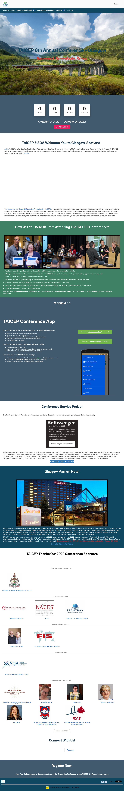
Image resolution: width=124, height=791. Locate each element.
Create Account (9, 10)
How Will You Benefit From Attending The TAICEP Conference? (62, 227)
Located (118, 528)
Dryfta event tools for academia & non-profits (64, 787)
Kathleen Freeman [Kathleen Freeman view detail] (46, 702)
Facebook (70, 750)
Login (116, 4)
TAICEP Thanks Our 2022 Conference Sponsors (62, 554)
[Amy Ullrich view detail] (14, 712)
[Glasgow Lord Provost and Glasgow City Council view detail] (14, 580)
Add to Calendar (62, 127)
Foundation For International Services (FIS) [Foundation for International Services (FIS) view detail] (47, 646)
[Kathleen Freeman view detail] (45, 692)
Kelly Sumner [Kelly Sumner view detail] (77, 702)
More (67, 10)
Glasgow (58, 10)
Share (111, 781)
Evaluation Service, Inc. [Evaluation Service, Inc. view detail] (17, 618)
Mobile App (62, 303)
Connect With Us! (62, 740)
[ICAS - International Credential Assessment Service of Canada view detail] (75, 712)
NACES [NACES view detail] (47, 618)
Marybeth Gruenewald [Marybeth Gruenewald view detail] (107, 702)
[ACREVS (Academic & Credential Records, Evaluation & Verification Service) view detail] (44, 712)
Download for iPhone (95, 341)
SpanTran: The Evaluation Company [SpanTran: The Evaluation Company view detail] (77, 618)
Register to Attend (25, 10)
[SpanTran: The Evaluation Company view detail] (75, 608)
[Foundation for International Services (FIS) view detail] (45, 636)
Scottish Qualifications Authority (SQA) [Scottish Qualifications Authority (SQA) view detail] (16, 674)
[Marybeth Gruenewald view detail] (105, 692)
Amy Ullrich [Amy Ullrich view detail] (16, 722)
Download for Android (95, 332)
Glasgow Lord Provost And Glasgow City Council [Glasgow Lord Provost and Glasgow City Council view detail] (16, 590)
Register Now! (62, 766)
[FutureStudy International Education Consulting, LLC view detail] (14, 692)
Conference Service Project (62, 407)
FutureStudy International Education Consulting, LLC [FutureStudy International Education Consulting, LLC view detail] (16, 702)
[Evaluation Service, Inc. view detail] (14, 608)
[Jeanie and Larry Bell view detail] (14, 636)
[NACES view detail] (44, 608)
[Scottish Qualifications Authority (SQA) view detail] (14, 664)
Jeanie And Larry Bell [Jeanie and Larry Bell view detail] (16, 646)
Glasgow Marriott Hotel (62, 472)
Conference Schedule (43, 10)
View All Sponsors (62, 731)
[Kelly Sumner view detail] (75, 692)
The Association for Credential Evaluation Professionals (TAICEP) (27, 209)
